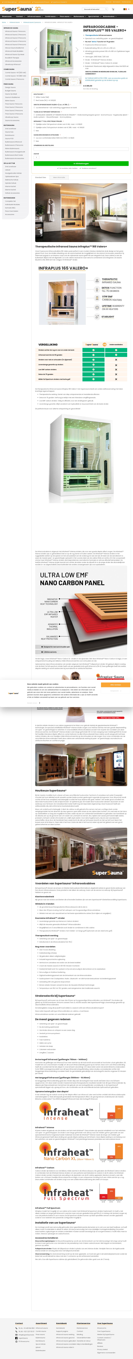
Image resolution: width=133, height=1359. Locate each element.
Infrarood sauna (15, 22)
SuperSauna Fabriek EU (59, 2)
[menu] (66, 16)
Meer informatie (59, 177)
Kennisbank (116, 2)
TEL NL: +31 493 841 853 (24, 1328)
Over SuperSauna (103, 1331)
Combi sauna (41, 1331)
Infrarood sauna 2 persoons (32, 22)
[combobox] (95, 9)
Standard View (40, 177)
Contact (80, 1331)
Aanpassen (115, 1343)
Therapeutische (91, 35)
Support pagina (62, 1331)
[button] (35, 49)
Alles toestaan (115, 1337)
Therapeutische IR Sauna (40, 2)
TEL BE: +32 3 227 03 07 (24, 1331)
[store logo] (23, 9)
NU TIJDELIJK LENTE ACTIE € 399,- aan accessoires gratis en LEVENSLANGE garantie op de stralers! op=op (106, 79)
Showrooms (101, 1328)
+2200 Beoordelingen (9, 2)
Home (4, 22)
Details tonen (32, 1355)
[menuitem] (7, 16)
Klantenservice (126, 2)
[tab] (40, 177)
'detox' (94, 42)
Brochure (108, 2)
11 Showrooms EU (25, 2)
